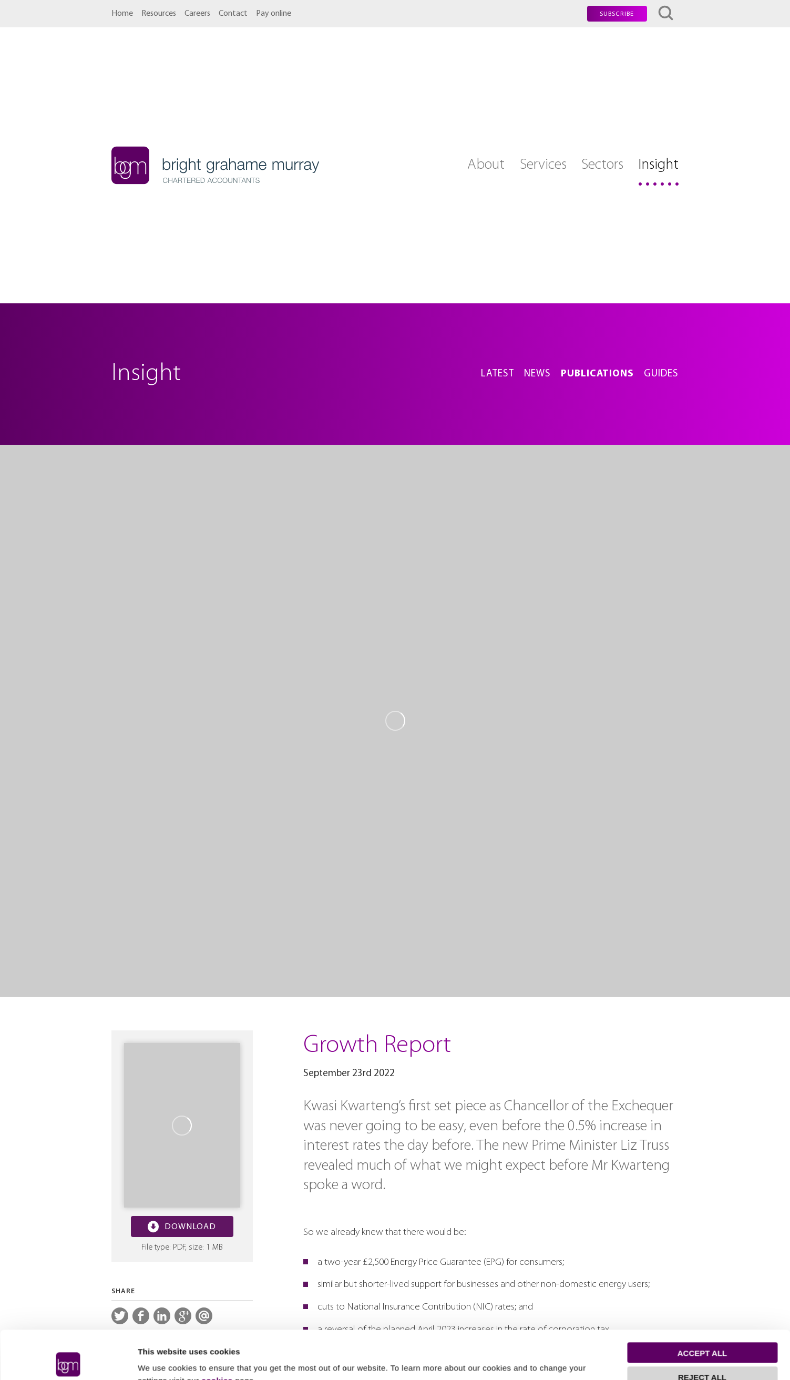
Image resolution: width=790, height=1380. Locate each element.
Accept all (702, 1303)
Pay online (273, 13)
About (486, 165)
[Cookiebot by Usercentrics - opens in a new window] (68, 1359)
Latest (497, 374)
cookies (216, 1330)
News (537, 374)
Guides (661, 374)
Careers (197, 13)
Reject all (702, 1327)
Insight (658, 165)
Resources (158, 13)
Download (182, 1226)
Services (543, 165)
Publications (597, 374)
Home (122, 13)
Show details (162, 1359)
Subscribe (617, 14)
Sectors (602, 165)
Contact (233, 13)
